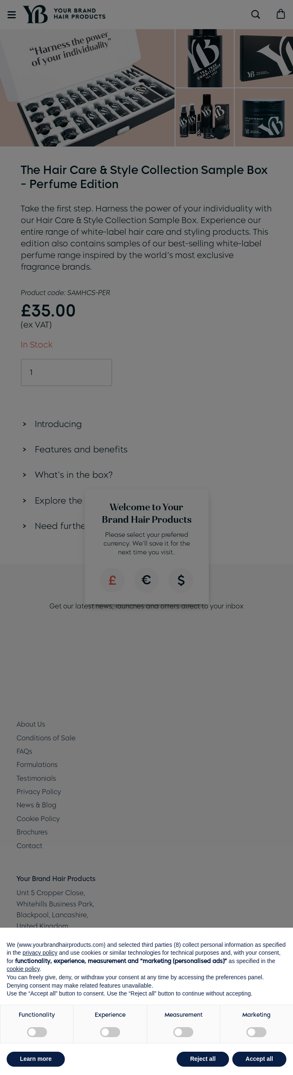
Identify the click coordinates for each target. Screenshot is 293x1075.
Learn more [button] (36, 1058)
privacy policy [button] (39, 952)
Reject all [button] (202, 1058)
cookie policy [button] (23, 969)
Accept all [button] (259, 1058)
